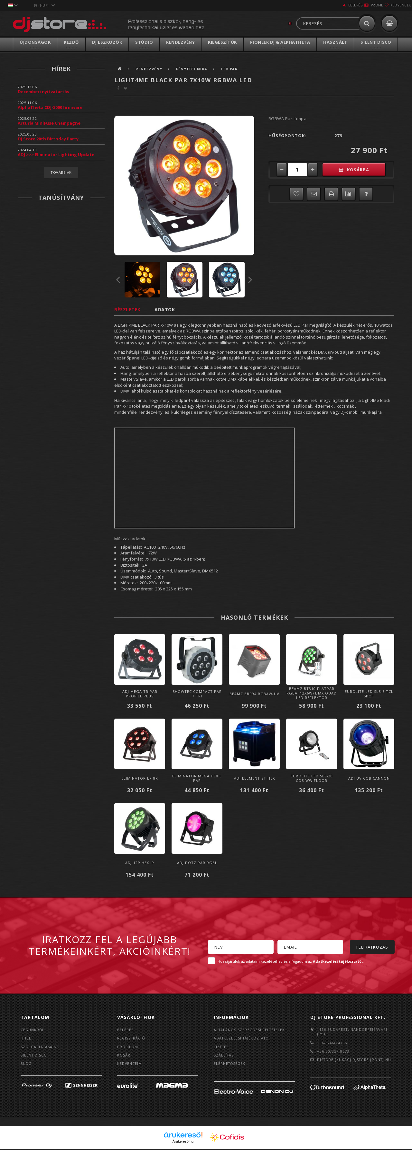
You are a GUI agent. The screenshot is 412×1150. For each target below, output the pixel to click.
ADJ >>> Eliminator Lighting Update (56, 154)
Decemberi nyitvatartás (43, 91)
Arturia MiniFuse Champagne (49, 123)
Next (250, 279)
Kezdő (71, 42)
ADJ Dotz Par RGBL (197, 862)
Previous (118, 279)
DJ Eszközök (107, 42)
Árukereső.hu (183, 1143)
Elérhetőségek (230, 1064)
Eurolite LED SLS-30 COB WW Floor (312, 778)
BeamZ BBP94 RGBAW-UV (254, 693)
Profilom (127, 1047)
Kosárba (362, 169)
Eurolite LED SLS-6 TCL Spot (369, 693)
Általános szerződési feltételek (250, 1029)
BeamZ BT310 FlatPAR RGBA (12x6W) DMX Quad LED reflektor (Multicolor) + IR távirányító (311, 697)
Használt (335, 42)
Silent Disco (375, 42)
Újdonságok (35, 42)
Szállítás (224, 1055)
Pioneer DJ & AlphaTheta (280, 42)
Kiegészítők (222, 42)
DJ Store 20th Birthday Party (48, 139)
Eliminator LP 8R (139, 778)
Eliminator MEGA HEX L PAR (197, 778)
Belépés (336, 5)
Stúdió (144, 42)
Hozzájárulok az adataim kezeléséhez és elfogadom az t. (291, 961)
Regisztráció (131, 1038)
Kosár (123, 1055)
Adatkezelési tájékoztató (242, 1038)
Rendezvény (180, 42)
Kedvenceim (129, 1064)
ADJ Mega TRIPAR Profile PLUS (139, 693)
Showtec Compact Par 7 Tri (197, 693)
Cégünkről (33, 1029)
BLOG (26, 1064)
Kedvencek (397, 5)
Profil (365, 5)
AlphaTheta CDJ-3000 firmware (50, 107)
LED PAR (232, 68)
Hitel (26, 1038)
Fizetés (221, 1047)
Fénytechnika (194, 68)
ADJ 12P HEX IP (139, 862)
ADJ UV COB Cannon (369, 778)
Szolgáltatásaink (41, 1047)
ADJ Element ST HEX (254, 778)
